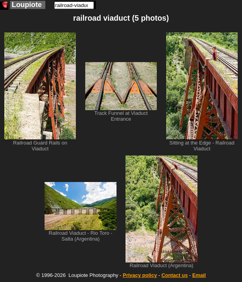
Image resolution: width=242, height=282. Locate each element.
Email (199, 275)
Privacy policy (140, 275)
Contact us (174, 275)
